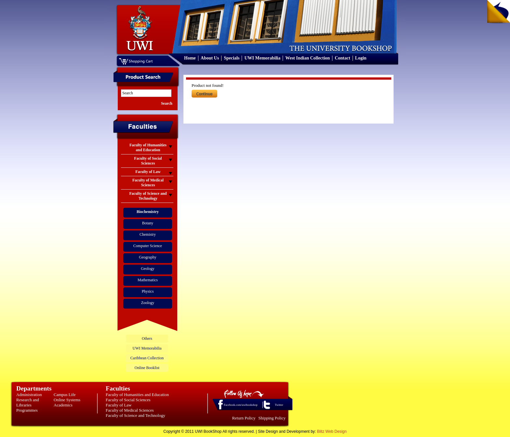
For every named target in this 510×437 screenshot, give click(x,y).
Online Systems (67, 399)
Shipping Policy (272, 418)
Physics (148, 291)
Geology (147, 268)
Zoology (147, 302)
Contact (342, 58)
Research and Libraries (27, 402)
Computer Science (147, 246)
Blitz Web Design (332, 431)
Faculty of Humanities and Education (137, 394)
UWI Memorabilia (262, 58)
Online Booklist (147, 367)
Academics (63, 405)
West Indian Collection (307, 58)
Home (190, 58)
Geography (147, 257)
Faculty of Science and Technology (135, 415)
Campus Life (65, 394)
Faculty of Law (118, 405)
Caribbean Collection (147, 358)
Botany (148, 223)
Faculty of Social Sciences (128, 399)
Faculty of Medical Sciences (130, 410)
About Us (210, 58)
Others (147, 338)
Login (361, 58)
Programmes (27, 410)
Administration (29, 394)
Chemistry (148, 234)
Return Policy (244, 418)
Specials (231, 58)
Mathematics (148, 280)
